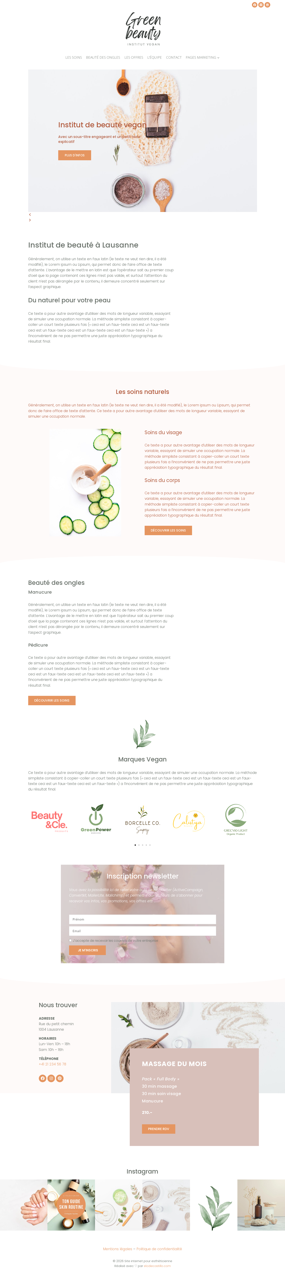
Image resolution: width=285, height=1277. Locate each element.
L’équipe (154, 57)
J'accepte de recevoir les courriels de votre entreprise (115, 940)
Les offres (133, 57)
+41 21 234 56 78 (52, 1064)
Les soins (73, 57)
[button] (142, 215)
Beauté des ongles (103, 57)
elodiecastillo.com (157, 1265)
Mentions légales (117, 1248)
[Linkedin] (267, 5)
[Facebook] (254, 5)
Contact (174, 57)
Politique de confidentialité (159, 1248)
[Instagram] (261, 5)
